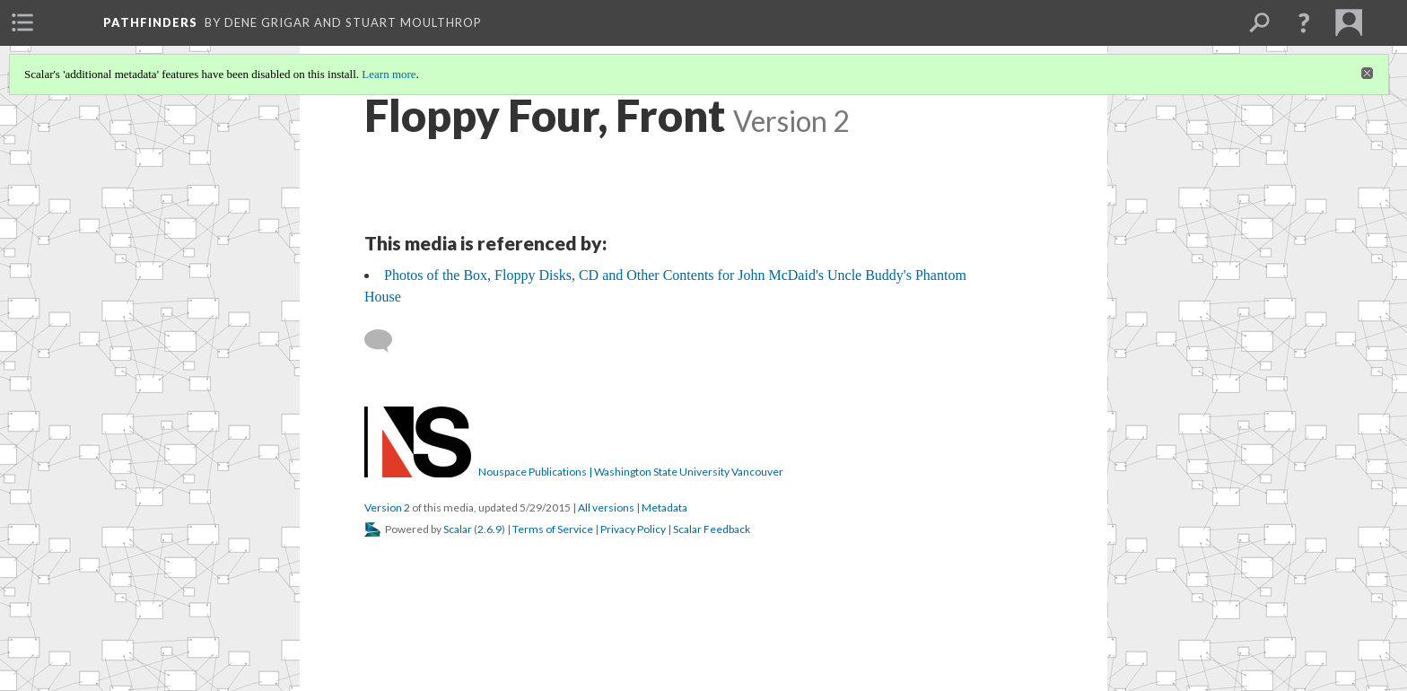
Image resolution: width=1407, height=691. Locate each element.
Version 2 (387, 507)
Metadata (664, 507)
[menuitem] (22, 22)
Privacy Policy (633, 529)
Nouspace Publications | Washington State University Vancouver (630, 471)
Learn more (388, 74)
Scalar (457, 529)
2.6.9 (489, 529)
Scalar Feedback (711, 529)
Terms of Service (552, 529)
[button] (1303, 22)
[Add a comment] (386, 341)
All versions (606, 507)
